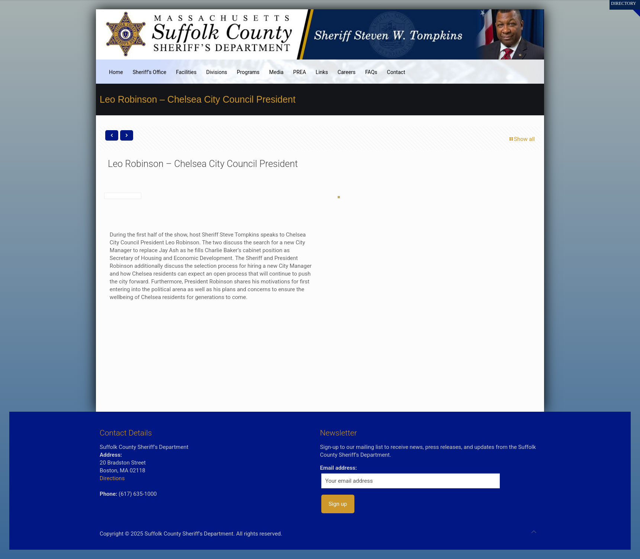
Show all (521, 139)
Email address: (338, 468)
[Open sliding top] (631, 8)
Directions (112, 478)
